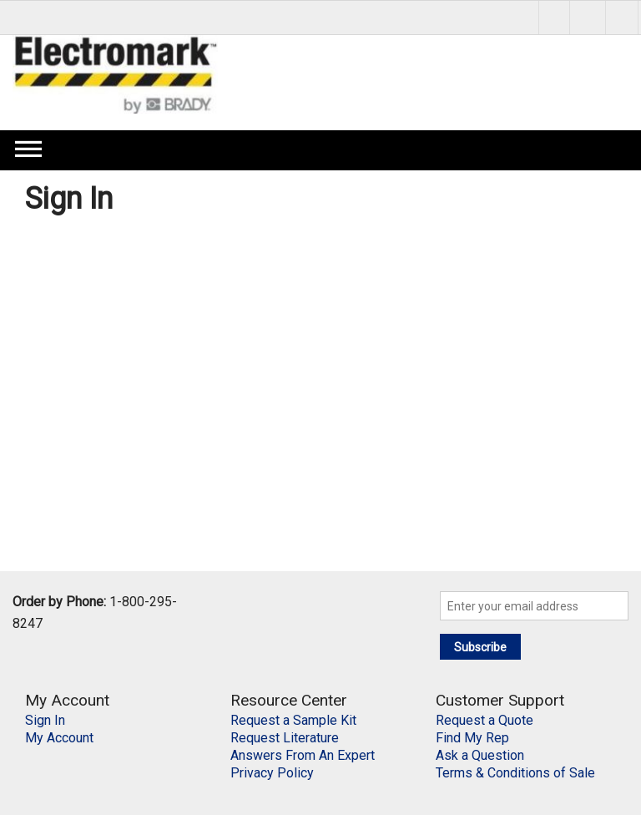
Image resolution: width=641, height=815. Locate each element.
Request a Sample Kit (293, 720)
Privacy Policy (272, 773)
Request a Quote (484, 720)
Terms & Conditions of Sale (515, 773)
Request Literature (284, 738)
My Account (59, 738)
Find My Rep (472, 738)
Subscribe (480, 647)
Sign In (45, 720)
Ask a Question (480, 755)
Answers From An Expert (302, 755)
